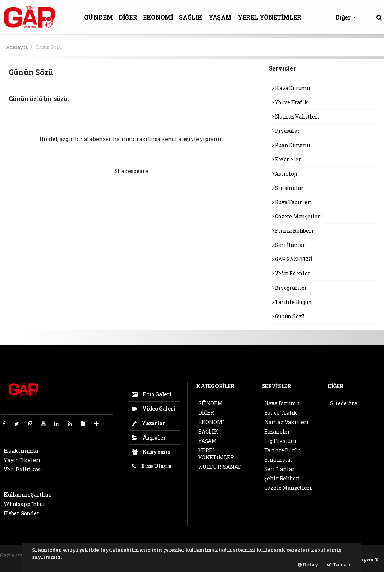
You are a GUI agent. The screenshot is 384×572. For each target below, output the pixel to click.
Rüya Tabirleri (292, 202)
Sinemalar (278, 459)
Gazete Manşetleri (297, 216)
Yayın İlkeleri (22, 460)
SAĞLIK (190, 17)
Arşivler (148, 437)
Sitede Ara (343, 403)
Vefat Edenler (291, 273)
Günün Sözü (48, 47)
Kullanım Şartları (27, 494)
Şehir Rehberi (282, 478)
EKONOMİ (158, 17)
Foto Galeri (152, 394)
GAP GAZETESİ (292, 259)
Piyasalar (286, 130)
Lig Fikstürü (280, 440)
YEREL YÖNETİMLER (270, 17)
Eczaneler (286, 159)
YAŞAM (220, 17)
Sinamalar (288, 187)
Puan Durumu (291, 145)
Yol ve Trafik (290, 102)
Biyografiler (289, 287)
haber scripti (17, 563)
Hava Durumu (291, 88)
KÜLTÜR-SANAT (219, 466)
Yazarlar (148, 423)
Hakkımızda (21, 450)
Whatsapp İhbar (24, 503)
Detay (308, 564)
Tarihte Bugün (292, 302)
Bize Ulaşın (152, 466)
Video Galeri (153, 408)
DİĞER (127, 17)
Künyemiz (151, 451)
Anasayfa (17, 47)
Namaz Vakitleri (296, 116)
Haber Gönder (21, 513)
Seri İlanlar (288, 244)
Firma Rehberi (293, 230)
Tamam (339, 564)
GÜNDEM (98, 17)
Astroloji (285, 173)
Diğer (343, 17)
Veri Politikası (23, 469)
